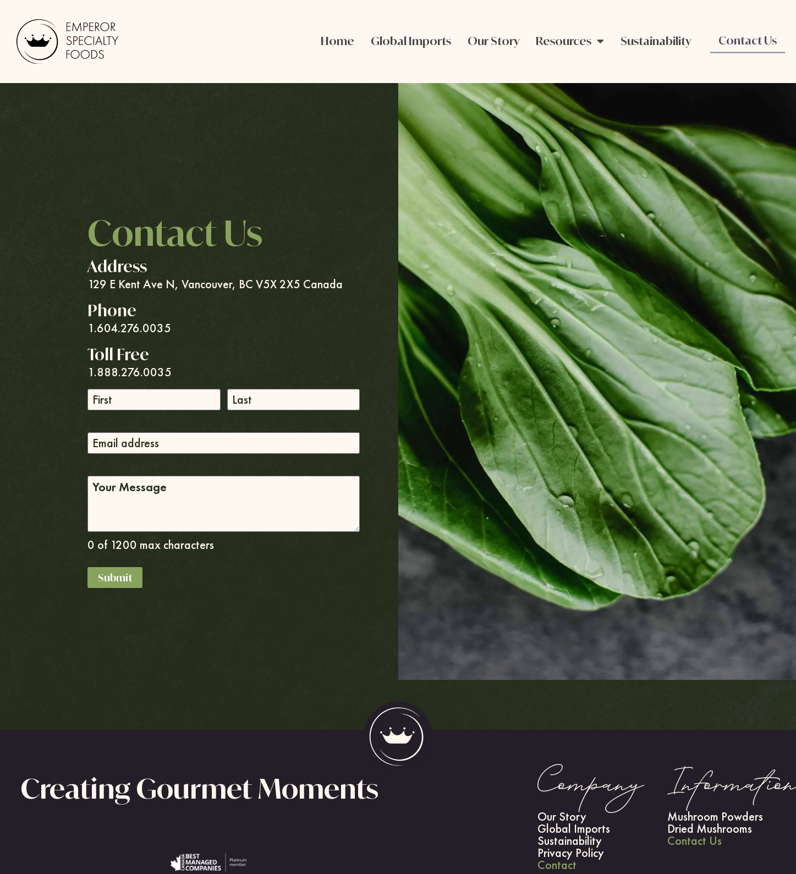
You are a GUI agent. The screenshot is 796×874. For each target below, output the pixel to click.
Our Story (493, 41)
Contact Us (747, 40)
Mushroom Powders (715, 816)
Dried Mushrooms (709, 828)
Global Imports (411, 41)
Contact (557, 865)
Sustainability (656, 41)
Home (337, 41)
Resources (570, 41)
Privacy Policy (570, 853)
